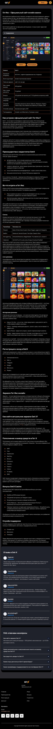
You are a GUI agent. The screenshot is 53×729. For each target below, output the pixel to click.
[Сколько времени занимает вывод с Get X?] (26, 667)
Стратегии (30, 698)
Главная (3, 692)
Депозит (3, 701)
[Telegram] (3, 716)
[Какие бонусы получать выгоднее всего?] (26, 662)
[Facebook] (8, 716)
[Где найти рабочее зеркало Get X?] (26, 638)
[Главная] (7, 2)
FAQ (28, 701)
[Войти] (21, 64)
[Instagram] (21, 716)
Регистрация (5, 698)
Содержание (10, 33)
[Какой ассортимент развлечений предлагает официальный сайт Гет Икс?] (26, 656)
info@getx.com (5, 711)
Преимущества (5, 695)
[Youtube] (12, 716)
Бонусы (29, 695)
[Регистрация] (32, 64)
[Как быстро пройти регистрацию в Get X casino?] (26, 650)
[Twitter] (17, 716)
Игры (28, 692)
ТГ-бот (22, 425)
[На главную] (26, 682)
